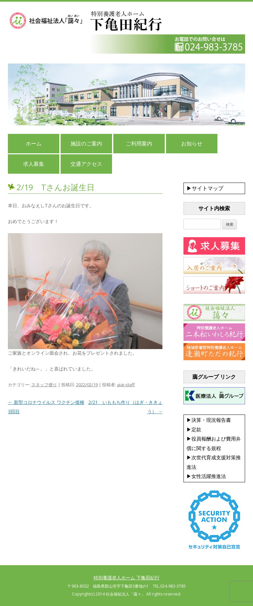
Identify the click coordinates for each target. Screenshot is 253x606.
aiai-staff (126, 385)
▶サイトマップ (204, 188)
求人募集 (33, 163)
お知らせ (191, 143)
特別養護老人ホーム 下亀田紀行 (126, 577)
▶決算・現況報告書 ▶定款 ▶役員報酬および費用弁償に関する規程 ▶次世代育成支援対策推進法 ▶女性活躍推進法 (213, 448)
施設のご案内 (86, 143)
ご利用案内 (139, 143)
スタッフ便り (44, 385)
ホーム (34, 143)
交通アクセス (86, 163)
